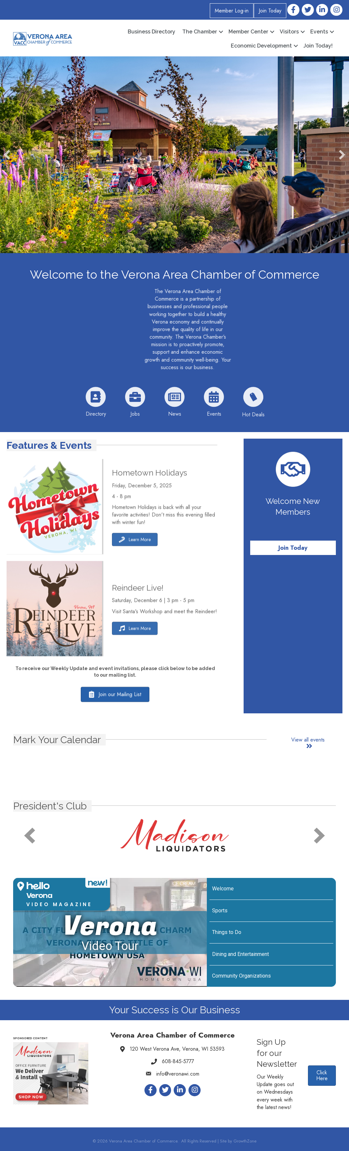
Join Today (270, 10)
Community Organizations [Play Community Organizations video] (241, 976)
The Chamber (199, 32)
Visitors (289, 32)
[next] (319, 835)
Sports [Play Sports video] (220, 910)
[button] (7, 154)
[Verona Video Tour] (110, 932)
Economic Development (261, 46)
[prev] (29, 835)
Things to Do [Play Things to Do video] (226, 932)
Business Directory (151, 32)
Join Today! (318, 46)
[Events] (214, 417)
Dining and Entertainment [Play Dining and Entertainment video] (240, 954)
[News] (174, 417)
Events (319, 32)
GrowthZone (244, 1141)
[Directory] (95, 417)
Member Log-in (232, 10)
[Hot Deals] (253, 417)
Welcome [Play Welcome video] (223, 888)
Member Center (248, 32)
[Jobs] (135, 417)
